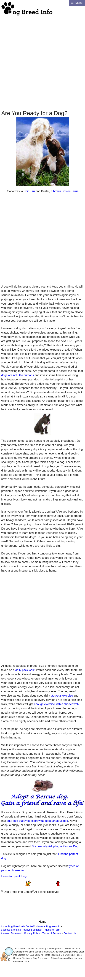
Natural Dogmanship (49, 926)
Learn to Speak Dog (13, 876)
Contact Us (69, 933)
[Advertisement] (42, 58)
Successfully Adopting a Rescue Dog (55, 846)
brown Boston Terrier (66, 191)
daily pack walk (24, 670)
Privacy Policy (32, 933)
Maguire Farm (52, 929)
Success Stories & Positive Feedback (21, 929)
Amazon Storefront (11, 933)
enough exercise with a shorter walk (56, 704)
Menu (79, 2)
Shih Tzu (29, 191)
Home (42, 921)
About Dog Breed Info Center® (18, 926)
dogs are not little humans (17, 375)
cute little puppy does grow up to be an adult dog (37, 820)
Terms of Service (51, 933)
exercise (62, 695)
